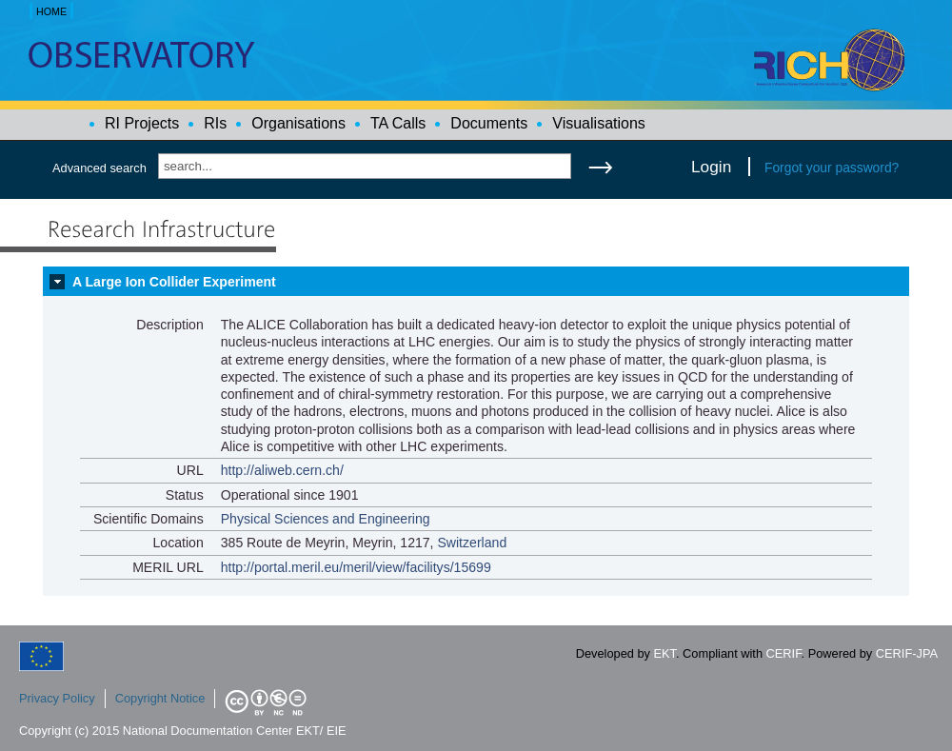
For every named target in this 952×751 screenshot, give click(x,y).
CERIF (784, 653)
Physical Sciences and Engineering (325, 518)
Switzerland (471, 542)
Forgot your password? (831, 167)
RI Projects (142, 123)
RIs (215, 123)
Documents (488, 123)
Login (711, 166)
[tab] (476, 282)
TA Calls (398, 123)
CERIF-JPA (907, 653)
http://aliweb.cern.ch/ (282, 470)
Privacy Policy (57, 698)
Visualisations (598, 123)
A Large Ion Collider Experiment (174, 281)
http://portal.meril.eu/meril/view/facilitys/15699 (356, 567)
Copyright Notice (160, 698)
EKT (665, 653)
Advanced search (99, 168)
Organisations (298, 123)
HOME (51, 11)
